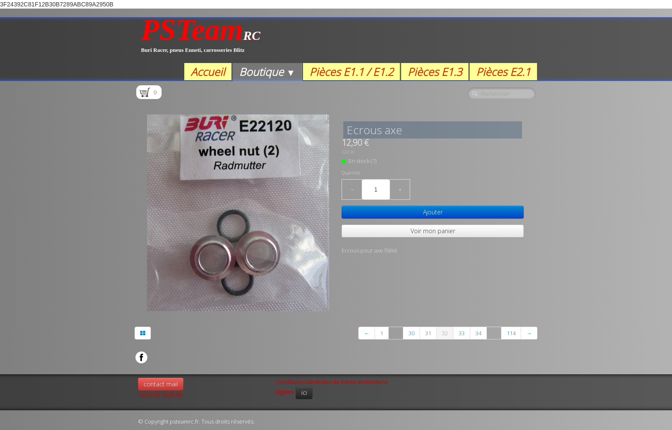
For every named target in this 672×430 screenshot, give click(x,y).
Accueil (208, 71)
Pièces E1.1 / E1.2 (351, 71)
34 (478, 333)
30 (411, 333)
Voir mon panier (433, 231)
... (396, 333)
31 (428, 333)
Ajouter (433, 212)
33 (462, 333)
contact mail (161, 384)
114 (511, 333)
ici (304, 392)
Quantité (351, 173)
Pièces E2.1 (503, 71)
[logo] (201, 40)
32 (445, 333)
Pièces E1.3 (435, 71)
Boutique (267, 71)
